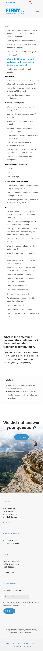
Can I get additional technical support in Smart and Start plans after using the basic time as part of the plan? (22, 232)
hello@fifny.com (11, 517)
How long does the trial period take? (21, 41)
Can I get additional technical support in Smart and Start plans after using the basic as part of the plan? (22, 34)
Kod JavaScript (13, 177)
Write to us (21, 437)
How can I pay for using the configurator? (23, 309)
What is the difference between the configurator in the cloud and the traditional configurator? (21, 62)
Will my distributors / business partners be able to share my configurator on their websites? (23, 215)
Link (8, 173)
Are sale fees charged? (16, 305)
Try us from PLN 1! (11, 2)
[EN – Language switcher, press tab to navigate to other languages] (31, 2)
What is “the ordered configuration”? (21, 274)
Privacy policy (8, 572)
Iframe (9, 168)
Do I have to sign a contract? (18, 294)
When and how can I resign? (18, 290)
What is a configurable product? (19, 286)
